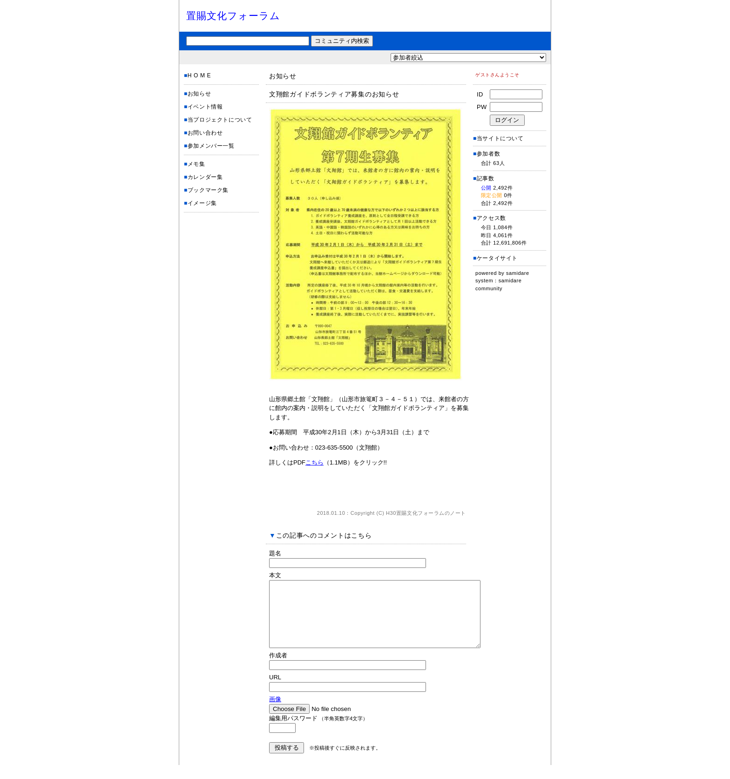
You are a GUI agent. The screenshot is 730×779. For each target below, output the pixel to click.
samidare (517, 273)
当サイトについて (500, 138)
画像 (275, 713)
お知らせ (199, 93)
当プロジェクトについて (220, 119)
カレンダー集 (205, 177)
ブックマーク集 (208, 190)
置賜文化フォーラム (233, 15)
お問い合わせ (205, 133)
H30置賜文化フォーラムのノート (426, 513)
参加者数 (486, 153)
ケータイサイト (497, 258)
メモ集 (196, 164)
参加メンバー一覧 (211, 146)
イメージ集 (202, 203)
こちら (314, 462)
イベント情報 (205, 106)
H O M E (199, 75)
